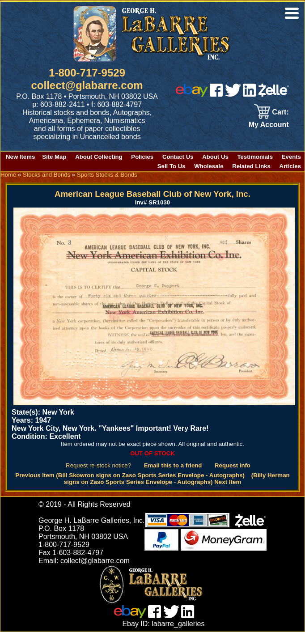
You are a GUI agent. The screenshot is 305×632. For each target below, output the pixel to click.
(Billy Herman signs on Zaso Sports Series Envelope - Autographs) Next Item (177, 478)
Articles (290, 166)
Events (291, 156)
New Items (20, 156)
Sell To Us (171, 166)
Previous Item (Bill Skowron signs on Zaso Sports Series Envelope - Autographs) (130, 475)
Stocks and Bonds (46, 174)
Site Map (54, 156)
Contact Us (178, 156)
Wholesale (208, 166)
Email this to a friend (173, 465)
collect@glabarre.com (87, 85)
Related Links (251, 166)
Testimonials (255, 156)
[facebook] (216, 94)
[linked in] (249, 94)
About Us (215, 156)
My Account (269, 124)
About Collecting (99, 156)
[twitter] (233, 94)
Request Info (232, 465)
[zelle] (273, 94)
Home (8, 174)
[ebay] (192, 94)
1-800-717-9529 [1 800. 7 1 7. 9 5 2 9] (87, 73)
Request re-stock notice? (98, 465)
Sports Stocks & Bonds (107, 174)
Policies (142, 156)
